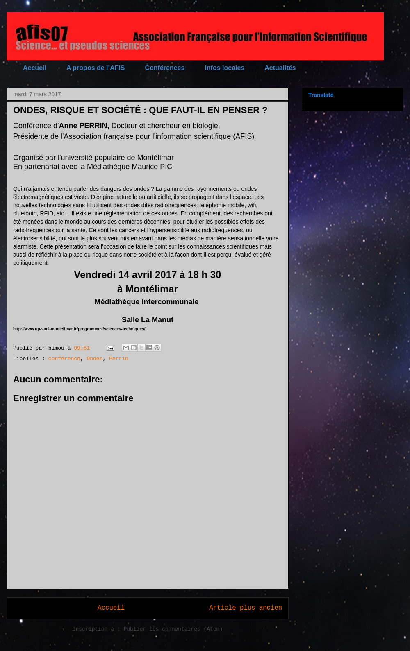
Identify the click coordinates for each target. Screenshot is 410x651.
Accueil (34, 67)
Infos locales (224, 67)
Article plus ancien (245, 608)
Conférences (164, 67)
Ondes (94, 359)
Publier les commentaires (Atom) (173, 629)
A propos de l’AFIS (95, 67)
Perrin (118, 359)
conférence (64, 359)
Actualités (280, 67)
